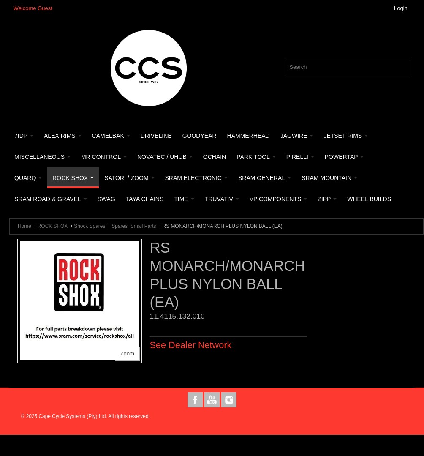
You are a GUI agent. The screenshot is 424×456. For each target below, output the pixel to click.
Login (401, 8)
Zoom (127, 353)
